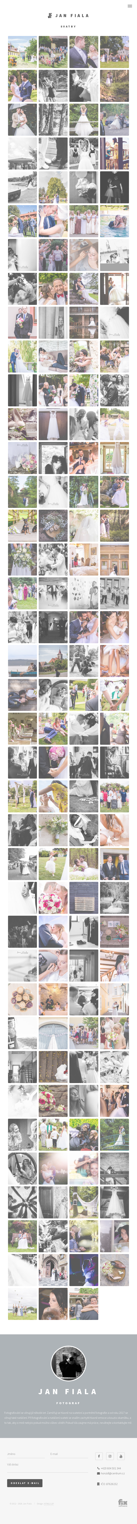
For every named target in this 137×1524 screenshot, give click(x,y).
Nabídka (130, 6)
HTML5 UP (49, 1503)
